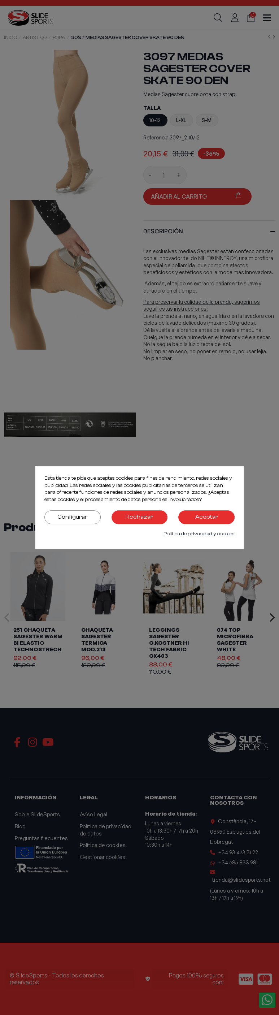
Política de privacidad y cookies (199, 534)
